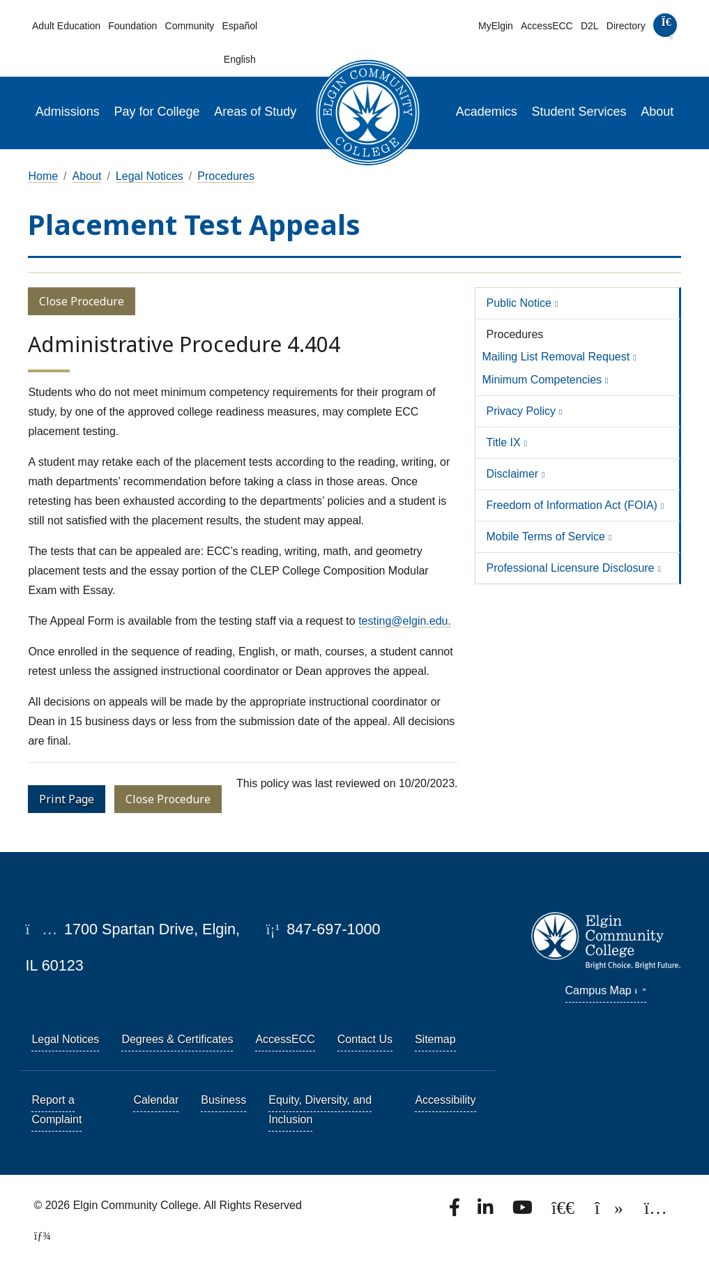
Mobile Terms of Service (546, 536)
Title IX (504, 442)
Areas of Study (255, 112)
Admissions (68, 112)
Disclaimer (513, 474)
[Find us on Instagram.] (656, 1211)
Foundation (132, 25)
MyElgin (495, 25)
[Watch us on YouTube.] (523, 1211)
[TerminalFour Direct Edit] (37, 1236)
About (657, 112)
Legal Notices (149, 176)
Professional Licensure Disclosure (571, 568)
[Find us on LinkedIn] (486, 1211)
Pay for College (157, 112)
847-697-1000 (323, 929)
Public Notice (519, 303)
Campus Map (605, 990)
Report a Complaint (56, 1109)
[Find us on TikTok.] (610, 1211)
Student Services (578, 112)
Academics (486, 112)
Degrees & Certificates (177, 1039)
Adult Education (66, 25)
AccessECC (547, 25)
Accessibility (445, 1100)
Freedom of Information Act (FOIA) (572, 505)
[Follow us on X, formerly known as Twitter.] (564, 1211)
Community (190, 25)
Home (43, 176)
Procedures (225, 176)
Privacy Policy (521, 411)
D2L (590, 25)
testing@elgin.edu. (404, 621)
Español (240, 25)
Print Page (66, 799)
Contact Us (364, 1039)
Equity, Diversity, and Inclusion (320, 1109)
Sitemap (435, 1039)
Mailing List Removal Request (556, 357)
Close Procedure (81, 301)
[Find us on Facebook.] (456, 1211)
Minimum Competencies (542, 380)
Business (223, 1100)
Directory (626, 25)
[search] (664, 28)
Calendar (155, 1100)
